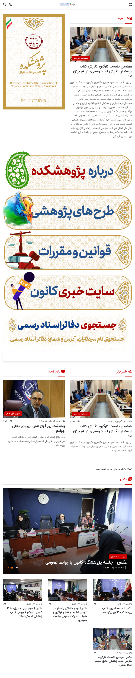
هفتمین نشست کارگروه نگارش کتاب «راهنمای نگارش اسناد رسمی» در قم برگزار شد (102, 71)
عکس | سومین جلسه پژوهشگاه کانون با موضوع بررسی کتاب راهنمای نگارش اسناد (24, 612)
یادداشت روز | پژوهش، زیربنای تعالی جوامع (38, 428)
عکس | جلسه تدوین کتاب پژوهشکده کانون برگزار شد (117, 610)
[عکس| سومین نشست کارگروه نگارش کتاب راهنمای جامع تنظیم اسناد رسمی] (112, 639)
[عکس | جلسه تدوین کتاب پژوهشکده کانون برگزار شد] (112, 590)
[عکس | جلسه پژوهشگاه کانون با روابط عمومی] (67, 531)
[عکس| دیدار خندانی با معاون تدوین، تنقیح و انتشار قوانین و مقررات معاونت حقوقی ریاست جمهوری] (67, 590)
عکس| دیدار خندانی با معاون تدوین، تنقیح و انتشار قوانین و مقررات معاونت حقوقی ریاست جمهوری (70, 614)
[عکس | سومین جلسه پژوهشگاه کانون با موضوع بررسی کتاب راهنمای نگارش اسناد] (22, 590)
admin (127, 421)
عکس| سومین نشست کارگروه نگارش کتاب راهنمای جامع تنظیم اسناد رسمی (113, 661)
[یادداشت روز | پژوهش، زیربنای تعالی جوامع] (34, 399)
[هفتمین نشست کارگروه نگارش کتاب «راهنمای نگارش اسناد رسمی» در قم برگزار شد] (101, 44)
